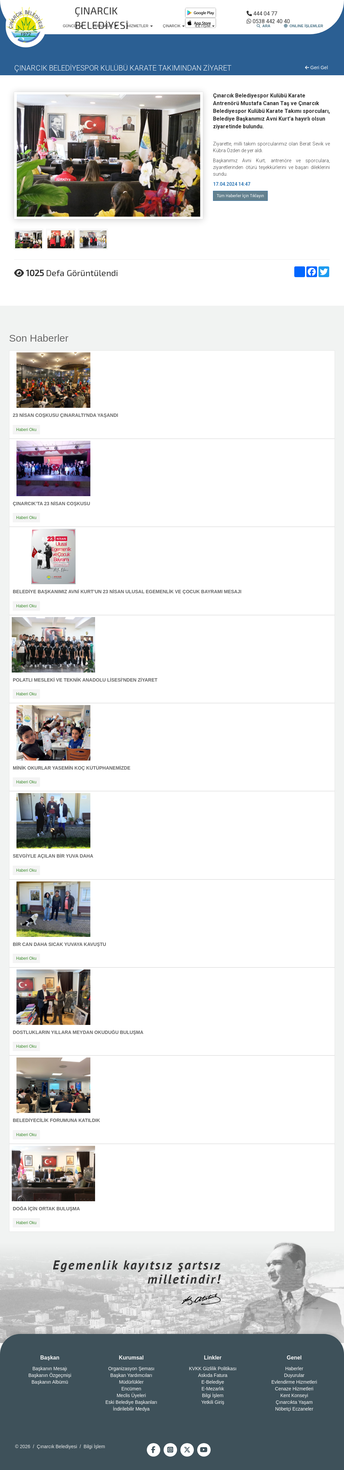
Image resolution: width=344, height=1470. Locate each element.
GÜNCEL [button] (73, 26)
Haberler (294, 1368)
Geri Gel (316, 67)
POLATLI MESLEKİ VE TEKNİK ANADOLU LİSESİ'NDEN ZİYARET (85, 680)
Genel (294, 1357)
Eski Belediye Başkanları (131, 1402)
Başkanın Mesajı (50, 1368)
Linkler (212, 1357)
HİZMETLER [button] (140, 26)
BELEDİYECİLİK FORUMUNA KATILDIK (56, 1120)
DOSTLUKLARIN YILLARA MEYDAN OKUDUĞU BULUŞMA (78, 1032)
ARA (263, 26)
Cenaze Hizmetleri (294, 1388)
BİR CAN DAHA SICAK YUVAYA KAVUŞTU (59, 944)
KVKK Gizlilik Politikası (212, 1368)
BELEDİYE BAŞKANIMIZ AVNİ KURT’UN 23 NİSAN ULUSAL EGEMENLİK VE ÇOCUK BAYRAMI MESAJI (127, 591)
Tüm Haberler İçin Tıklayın (240, 195)
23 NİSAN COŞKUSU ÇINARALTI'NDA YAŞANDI (65, 415)
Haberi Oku (26, 429)
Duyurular (294, 1375)
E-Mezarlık (213, 1388)
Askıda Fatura (212, 1375)
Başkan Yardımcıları (131, 1375)
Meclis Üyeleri (131, 1395)
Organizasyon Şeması (131, 1368)
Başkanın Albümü (50, 1382)
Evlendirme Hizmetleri (294, 1382)
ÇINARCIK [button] (174, 26)
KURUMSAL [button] (105, 26)
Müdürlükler (131, 1382)
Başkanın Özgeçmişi (49, 1375)
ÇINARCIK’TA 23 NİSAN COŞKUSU (51, 503)
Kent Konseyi (294, 1395)
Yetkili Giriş (212, 1402)
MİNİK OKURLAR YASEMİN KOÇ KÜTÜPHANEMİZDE (71, 768)
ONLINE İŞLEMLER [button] (303, 26)
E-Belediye (212, 1382)
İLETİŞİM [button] (205, 26)
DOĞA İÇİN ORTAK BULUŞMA (46, 1208)
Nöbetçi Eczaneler (294, 1409)
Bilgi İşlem (212, 1395)
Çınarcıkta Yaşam (294, 1402)
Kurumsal (131, 1357)
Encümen (131, 1388)
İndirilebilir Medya (131, 1409)
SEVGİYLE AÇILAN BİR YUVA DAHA (53, 856)
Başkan (49, 1357)
